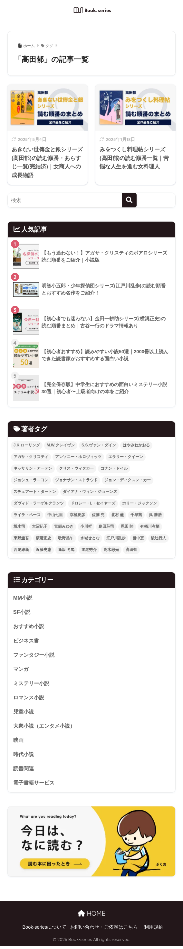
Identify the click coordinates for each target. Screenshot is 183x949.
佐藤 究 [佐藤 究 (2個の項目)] (98, 515)
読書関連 (24, 771)
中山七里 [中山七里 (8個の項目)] (55, 515)
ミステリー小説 (32, 684)
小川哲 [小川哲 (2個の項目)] (86, 526)
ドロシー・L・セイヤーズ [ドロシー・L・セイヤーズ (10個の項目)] (93, 503)
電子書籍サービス (35, 785)
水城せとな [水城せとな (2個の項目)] (90, 538)
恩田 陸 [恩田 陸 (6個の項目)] (127, 526)
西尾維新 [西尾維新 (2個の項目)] (21, 549)
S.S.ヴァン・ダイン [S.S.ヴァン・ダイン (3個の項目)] (99, 445)
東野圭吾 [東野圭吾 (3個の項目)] (21, 538)
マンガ (21, 670)
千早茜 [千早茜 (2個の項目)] (136, 515)
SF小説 (22, 612)
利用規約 (153, 930)
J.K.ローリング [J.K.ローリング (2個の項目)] (27, 445)
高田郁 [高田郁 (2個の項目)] (131, 549)
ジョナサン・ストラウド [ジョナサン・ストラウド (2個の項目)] (76, 480)
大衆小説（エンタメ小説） (46, 727)
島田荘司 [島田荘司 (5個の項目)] (106, 526)
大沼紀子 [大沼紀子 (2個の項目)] (39, 526)
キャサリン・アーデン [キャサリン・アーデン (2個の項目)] (33, 468)
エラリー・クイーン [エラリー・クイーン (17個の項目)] (125, 457)
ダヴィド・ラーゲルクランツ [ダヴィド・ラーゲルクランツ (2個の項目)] (39, 503)
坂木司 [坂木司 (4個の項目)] (19, 526)
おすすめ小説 (29, 627)
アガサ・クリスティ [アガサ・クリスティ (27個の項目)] (31, 457)
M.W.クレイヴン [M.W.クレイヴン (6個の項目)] (61, 445)
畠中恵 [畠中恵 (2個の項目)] (138, 538)
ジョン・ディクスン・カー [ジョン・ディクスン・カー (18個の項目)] (127, 480)
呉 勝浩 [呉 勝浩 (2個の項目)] (155, 515)
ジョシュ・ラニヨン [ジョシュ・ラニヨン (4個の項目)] (31, 480)
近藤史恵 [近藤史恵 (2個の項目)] (43, 549)
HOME (91, 916)
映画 (18, 742)
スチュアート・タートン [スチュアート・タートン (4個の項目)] (35, 491)
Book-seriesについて (44, 930)
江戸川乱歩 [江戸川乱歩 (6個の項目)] (116, 538)
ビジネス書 (27, 641)
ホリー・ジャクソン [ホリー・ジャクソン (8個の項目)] (139, 503)
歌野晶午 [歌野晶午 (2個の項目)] (65, 538)
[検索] (129, 200)
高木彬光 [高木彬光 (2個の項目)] (111, 549)
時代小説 (24, 756)
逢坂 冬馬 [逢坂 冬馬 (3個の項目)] (66, 549)
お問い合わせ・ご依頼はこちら (104, 930)
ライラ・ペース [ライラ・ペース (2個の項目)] (27, 515)
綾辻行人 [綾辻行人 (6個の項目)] (158, 538)
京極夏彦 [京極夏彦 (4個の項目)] (77, 515)
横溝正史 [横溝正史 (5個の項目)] (43, 538)
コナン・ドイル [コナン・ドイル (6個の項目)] (114, 468)
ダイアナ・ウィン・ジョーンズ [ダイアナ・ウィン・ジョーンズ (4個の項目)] (90, 491)
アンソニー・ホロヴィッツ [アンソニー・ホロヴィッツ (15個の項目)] (78, 457)
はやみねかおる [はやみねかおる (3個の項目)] (136, 445)
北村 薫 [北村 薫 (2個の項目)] (117, 515)
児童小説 (24, 713)
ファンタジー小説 (35, 655)
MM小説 (23, 597)
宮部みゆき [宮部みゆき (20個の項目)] (63, 526)
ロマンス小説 (29, 698)
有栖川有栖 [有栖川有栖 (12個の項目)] (149, 526)
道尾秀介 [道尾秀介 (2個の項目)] (89, 549)
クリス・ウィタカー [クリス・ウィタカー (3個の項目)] (76, 468)
